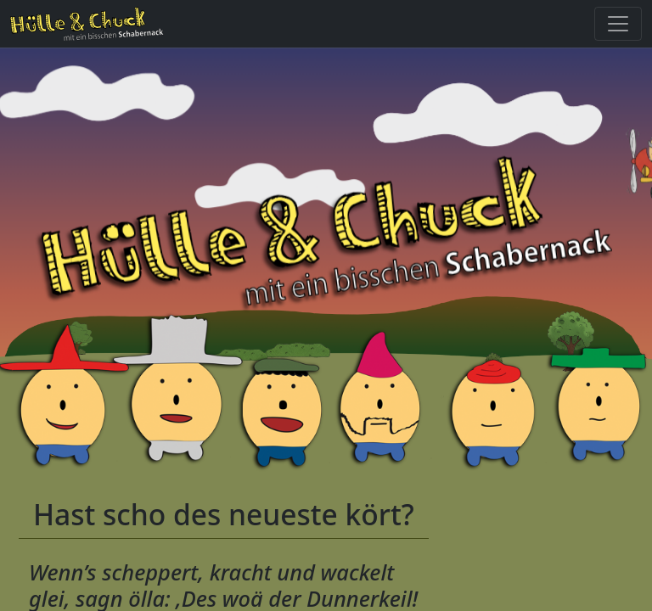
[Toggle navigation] (618, 24)
